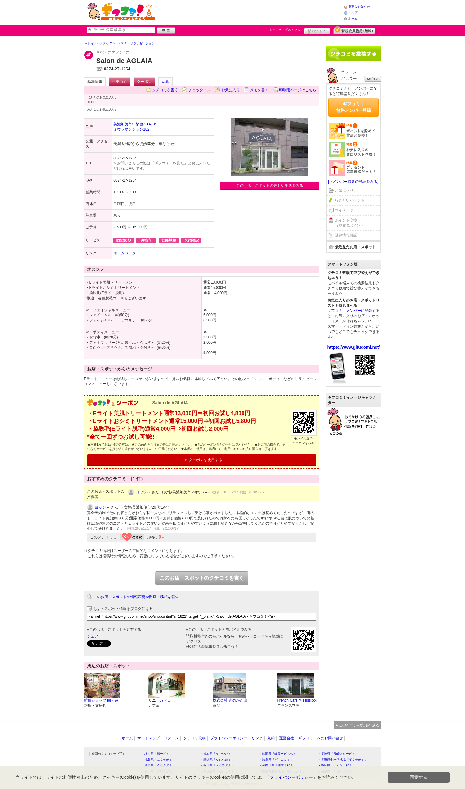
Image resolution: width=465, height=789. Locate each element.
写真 (165, 81)
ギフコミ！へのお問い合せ (320, 738)
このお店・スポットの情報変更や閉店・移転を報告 (136, 597)
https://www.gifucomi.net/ (353, 347)
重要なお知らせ (359, 6)
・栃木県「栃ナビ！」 (156, 753)
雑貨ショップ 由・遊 (101, 700)
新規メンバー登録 (354, 30)
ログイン (317, 30)
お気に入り (230, 90)
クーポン (144, 81)
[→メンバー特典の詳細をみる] (353, 181)
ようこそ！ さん (285, 29)
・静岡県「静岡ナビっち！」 (279, 753)
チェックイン (199, 90)
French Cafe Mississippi (297, 700)
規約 (271, 738)
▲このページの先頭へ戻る (357, 725)
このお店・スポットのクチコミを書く (202, 578)
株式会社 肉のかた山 (230, 700)
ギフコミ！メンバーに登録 (349, 310)
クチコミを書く (165, 90)
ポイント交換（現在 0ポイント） (351, 223)
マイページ (344, 210)
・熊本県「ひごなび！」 (217, 753)
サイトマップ (148, 738)
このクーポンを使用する (201, 460)
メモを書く (259, 90)
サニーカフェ (159, 700)
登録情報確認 (346, 235)
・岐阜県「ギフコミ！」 (276, 759)
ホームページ (124, 253)
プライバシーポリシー (228, 738)
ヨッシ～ (143, 492)
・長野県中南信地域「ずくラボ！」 (342, 759)
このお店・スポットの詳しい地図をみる (269, 185)
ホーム (353, 18)
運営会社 (286, 738)
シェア (92, 636)
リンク (257, 738)
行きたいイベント (350, 200)
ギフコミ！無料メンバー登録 (353, 107)
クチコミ (119, 81)
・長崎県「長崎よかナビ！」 (338, 753)
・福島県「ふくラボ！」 (158, 759)
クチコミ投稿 (194, 738)
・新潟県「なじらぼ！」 (217, 759)
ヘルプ (353, 12)
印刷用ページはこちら (297, 90)
